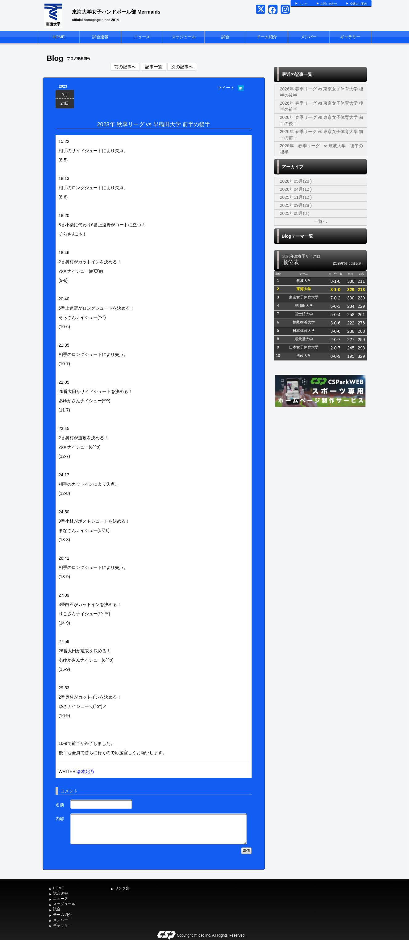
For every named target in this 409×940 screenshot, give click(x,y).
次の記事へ (182, 66)
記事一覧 (153, 66)
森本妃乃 (85, 771)
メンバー (309, 37)
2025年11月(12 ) (296, 197)
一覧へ (320, 221)
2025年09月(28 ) (296, 205)
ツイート (226, 87)
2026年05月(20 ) (296, 181)
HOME (59, 37)
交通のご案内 (358, 3)
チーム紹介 (267, 37)
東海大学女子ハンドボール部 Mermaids (116, 12)
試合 (225, 37)
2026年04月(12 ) (296, 189)
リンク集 (122, 888)
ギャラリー (350, 37)
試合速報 (100, 37)
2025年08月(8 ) (295, 213)
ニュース (142, 37)
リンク (303, 3)
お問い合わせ (328, 3)
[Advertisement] (320, 454)
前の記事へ (125, 66)
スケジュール (184, 37)
